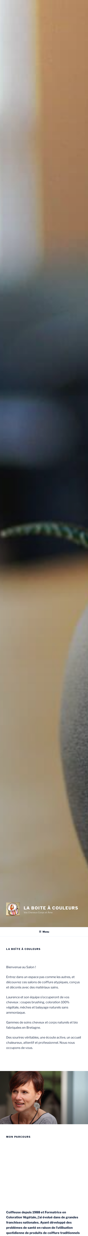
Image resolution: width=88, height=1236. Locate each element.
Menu (44, 931)
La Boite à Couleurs (51, 908)
